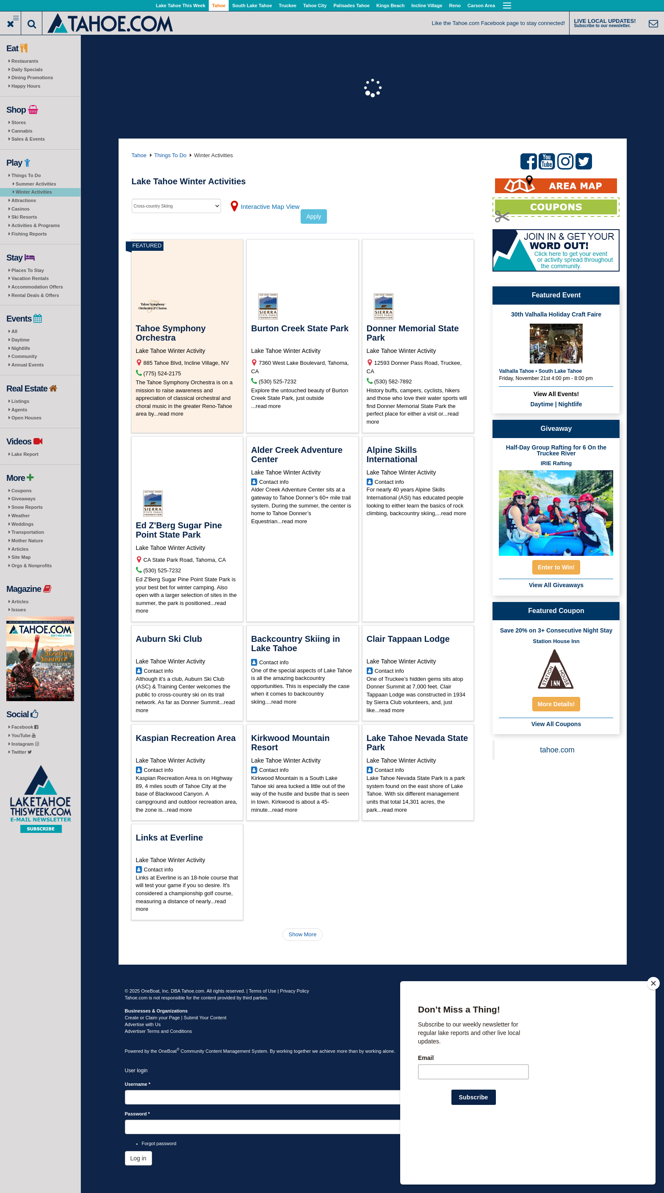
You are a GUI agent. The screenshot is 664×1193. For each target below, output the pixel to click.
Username (138, 1084)
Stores (18, 122)
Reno (455, 5)
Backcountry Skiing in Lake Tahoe (295, 643)
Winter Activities (34, 191)
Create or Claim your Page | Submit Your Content (176, 1017)
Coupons (21, 490)
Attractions (23, 200)
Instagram (25, 743)
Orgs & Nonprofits (31, 565)
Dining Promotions (32, 77)
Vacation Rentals (30, 278)
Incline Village (426, 5)
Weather (20, 515)
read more (170, 414)
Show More (303, 934)
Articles (19, 549)
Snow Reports (27, 507)
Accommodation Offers (37, 286)
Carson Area (481, 5)
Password (137, 1113)
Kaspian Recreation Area (186, 738)
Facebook (24, 727)
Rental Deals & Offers (35, 295)
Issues (18, 609)
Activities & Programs (35, 225)
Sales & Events (28, 138)
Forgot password (159, 1143)
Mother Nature (27, 540)
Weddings (22, 524)
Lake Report (25, 454)
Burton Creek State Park (300, 328)
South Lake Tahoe (252, 5)
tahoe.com (557, 750)
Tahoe (219, 5)
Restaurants (25, 61)
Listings (20, 401)
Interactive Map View (270, 206)
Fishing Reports (29, 233)
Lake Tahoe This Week (180, 5)
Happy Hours (25, 86)
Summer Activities (36, 183)
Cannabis (22, 130)
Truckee (287, 5)
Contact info (273, 482)
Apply (313, 216)
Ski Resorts (24, 216)
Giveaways (23, 498)
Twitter (21, 752)
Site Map (20, 557)
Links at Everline (169, 837)
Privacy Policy (294, 990)
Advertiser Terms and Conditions (158, 1031)
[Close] (653, 1038)
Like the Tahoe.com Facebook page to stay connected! (498, 23)
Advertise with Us (143, 1024)
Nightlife (20, 348)
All (14, 331)
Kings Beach (390, 5)
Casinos (20, 208)
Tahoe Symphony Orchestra (171, 333)
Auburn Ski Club (169, 639)
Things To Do (26, 175)
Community (24, 356)
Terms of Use (263, 990)
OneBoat (169, 1051)
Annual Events (27, 364)
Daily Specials (27, 69)
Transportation (27, 532)
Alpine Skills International (392, 454)
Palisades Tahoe (351, 5)
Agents (19, 409)
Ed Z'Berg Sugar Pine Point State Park (179, 530)
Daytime (20, 339)
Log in (138, 1158)
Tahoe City (314, 5)
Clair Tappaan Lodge (408, 639)
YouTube (23, 735)
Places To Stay (27, 270)
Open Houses (26, 417)
